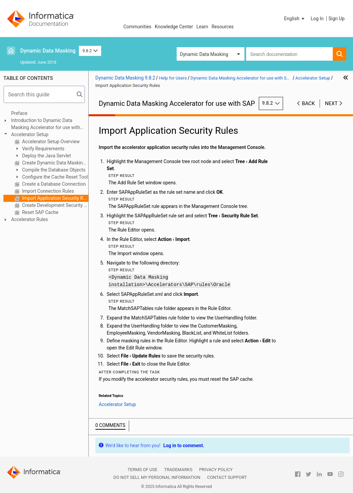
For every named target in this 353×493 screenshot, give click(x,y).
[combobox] (289, 54)
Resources (222, 26)
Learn (202, 26)
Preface (19, 113)
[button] (295, 18)
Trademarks (178, 469)
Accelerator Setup (30, 134)
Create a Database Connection (53, 184)
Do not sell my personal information (156, 477)
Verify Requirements (42, 148)
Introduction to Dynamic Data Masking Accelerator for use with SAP (45, 124)
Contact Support (227, 477)
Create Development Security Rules (54, 205)
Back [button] (308, 103)
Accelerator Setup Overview (50, 141)
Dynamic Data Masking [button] (204, 54)
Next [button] (331, 103)
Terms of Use (142, 469)
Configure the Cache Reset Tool (54, 177)
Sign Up (336, 18)
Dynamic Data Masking (48, 51)
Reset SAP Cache (39, 212)
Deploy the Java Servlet (46, 155)
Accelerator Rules (29, 219)
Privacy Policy (216, 469)
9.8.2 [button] (89, 50)
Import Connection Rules (47, 191)
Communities (137, 26)
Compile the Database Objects (53, 170)
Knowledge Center (174, 26)
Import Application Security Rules (54, 198)
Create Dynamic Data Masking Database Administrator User (54, 162)
